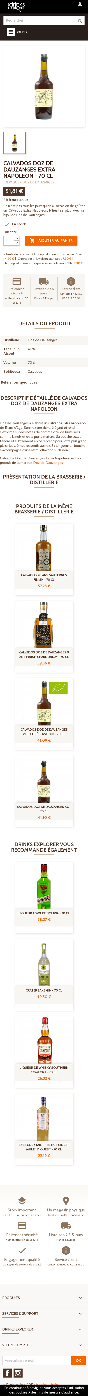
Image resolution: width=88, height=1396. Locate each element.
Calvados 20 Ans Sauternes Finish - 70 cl (44, 577)
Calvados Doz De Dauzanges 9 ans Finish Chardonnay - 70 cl (44, 654)
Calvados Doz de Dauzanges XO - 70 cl (44, 809)
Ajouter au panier (51, 241)
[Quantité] (8, 241)
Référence (10, 200)
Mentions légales (47, 1384)
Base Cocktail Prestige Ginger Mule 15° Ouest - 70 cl (44, 1147)
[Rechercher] (44, 20)
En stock (14, 224)
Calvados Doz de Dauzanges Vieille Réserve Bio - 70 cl (44, 731)
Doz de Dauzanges (48, 463)
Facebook (7, 1373)
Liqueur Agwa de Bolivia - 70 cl (44, 913)
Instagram (18, 1373)
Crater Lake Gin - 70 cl (44, 990)
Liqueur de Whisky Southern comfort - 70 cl (44, 1070)
